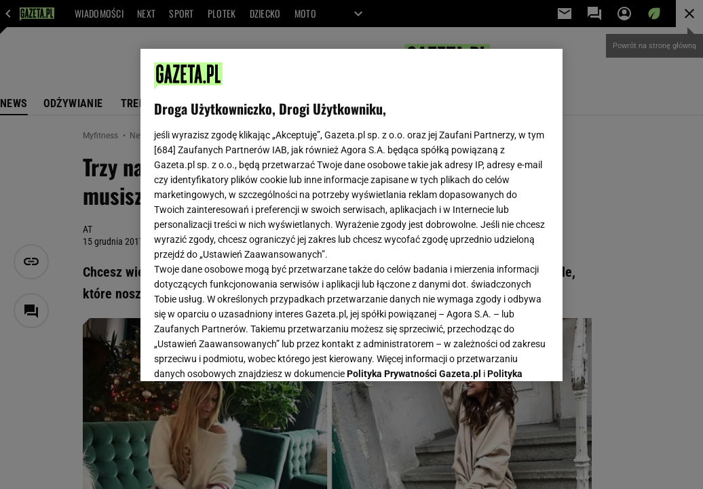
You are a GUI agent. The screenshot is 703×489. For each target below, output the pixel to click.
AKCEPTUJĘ (503, 354)
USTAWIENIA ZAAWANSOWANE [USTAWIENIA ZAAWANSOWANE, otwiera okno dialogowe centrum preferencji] (243, 354)
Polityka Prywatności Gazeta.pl (414, 201)
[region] (351, 215)
